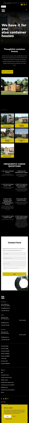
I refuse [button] (14, 416)
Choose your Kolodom (7, 71)
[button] (26, 9)
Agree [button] (7, 416)
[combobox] (3, 7)
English (3, 6)
